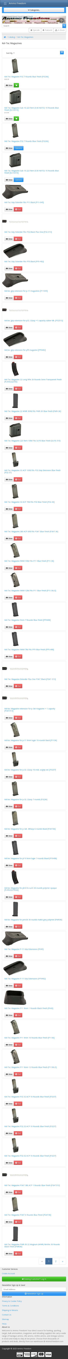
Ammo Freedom (17, 3)
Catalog (11, 37)
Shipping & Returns (10, 1310)
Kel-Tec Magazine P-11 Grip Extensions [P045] (24, 949)
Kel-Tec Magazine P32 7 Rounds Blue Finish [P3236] (26, 76)
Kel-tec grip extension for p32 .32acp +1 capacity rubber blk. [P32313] (33, 320)
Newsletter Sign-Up (34, 1293)
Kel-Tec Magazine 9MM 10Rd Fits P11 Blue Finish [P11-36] (29, 561)
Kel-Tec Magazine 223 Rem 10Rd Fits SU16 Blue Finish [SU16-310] (32, 440)
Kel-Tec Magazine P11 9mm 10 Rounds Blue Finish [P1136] (29, 1037)
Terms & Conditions (10, 1305)
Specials (35, 30)
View (9, 85)
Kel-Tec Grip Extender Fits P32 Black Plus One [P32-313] (28, 232)
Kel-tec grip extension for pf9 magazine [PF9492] (25, 350)
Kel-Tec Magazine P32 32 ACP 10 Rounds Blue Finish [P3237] (30, 1096)
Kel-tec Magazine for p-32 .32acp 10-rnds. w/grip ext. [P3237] (30, 770)
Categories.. (34, 10)
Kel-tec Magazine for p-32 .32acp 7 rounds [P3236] (25, 799)
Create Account (8, 1273)
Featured (47, 30)
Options (18, 148)
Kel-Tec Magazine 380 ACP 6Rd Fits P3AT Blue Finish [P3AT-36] (31, 531)
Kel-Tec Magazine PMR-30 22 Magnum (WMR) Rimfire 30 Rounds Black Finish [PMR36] (32, 1245)
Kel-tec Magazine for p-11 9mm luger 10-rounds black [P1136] (30, 740)
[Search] (32, 26)
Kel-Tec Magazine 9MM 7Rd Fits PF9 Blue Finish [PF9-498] (29, 649)
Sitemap (5, 1319)
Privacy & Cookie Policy (12, 1301)
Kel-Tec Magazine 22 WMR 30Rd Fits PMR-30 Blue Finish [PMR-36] (32, 411)
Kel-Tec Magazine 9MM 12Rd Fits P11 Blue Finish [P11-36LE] (30, 590)
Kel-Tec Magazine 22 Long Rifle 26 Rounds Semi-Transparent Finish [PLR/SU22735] (33, 380)
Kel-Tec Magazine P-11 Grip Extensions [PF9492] (25, 978)
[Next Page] (62, 1261)
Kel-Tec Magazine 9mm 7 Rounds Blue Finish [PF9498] (27, 620)
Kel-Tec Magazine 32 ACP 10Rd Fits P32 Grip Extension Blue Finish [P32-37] (32, 471)
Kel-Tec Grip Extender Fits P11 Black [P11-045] (24, 202)
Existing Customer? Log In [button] (34, 1279)
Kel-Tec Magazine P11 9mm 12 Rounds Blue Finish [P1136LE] (30, 1067)
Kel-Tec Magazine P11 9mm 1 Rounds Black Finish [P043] (28, 1008)
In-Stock (60, 30)
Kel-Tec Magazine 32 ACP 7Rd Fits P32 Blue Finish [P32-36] (29, 502)
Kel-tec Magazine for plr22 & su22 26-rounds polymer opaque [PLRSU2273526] (30, 889)
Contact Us (6, 1314)
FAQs (4, 1324)
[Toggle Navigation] (5, 3)
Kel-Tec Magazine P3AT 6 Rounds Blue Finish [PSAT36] (27, 1215)
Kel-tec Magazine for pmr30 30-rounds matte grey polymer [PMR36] (33, 919)
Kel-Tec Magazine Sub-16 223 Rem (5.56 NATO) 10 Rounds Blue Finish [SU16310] (31, 109)
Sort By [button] (9, 53)
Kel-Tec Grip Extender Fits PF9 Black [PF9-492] (24, 261)
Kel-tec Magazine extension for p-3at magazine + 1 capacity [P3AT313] (29, 709)
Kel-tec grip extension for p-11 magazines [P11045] (26, 291)
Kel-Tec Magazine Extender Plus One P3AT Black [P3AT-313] (30, 679)
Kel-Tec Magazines (25, 37)
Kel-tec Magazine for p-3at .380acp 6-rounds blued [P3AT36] (29, 829)
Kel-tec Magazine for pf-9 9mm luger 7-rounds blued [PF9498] (30, 858)
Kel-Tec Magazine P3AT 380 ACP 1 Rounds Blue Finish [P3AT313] (32, 1185)
